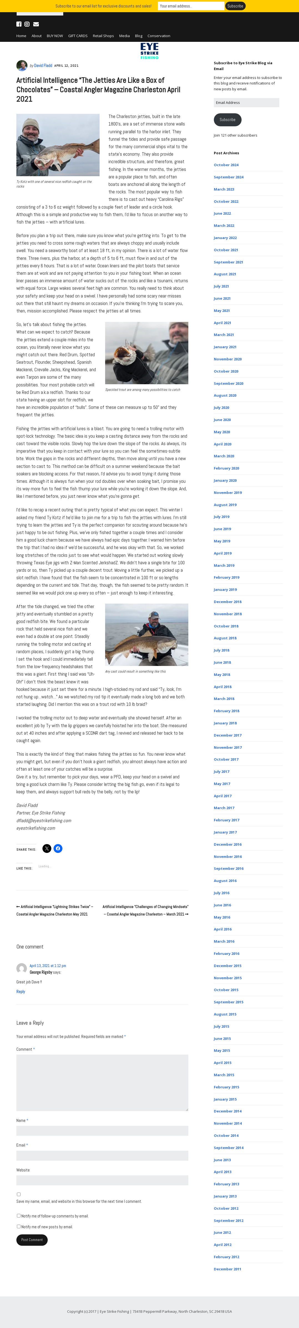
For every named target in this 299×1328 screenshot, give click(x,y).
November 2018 (228, 613)
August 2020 (225, 395)
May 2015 (222, 1050)
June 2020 (222, 419)
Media (124, 35)
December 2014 (227, 1111)
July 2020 (221, 407)
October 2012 (226, 1208)
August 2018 (225, 637)
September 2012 (228, 1220)
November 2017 (228, 747)
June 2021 (222, 298)
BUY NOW (55, 35)
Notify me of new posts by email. (47, 1226)
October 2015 (226, 989)
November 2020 (228, 359)
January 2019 (225, 589)
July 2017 (221, 771)
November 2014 (228, 1123)
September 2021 (228, 262)
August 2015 (225, 1014)
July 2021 (221, 286)
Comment (25, 1049)
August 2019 (225, 504)
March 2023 (224, 189)
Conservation (159, 35)
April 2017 (222, 795)
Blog (138, 35)
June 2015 (222, 1038)
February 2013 (226, 1183)
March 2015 (224, 1074)
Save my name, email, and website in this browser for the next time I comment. (79, 1201)
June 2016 (222, 905)
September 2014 (228, 1147)
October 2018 (226, 626)
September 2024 (228, 177)
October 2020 (226, 371)
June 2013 (222, 1159)
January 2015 (225, 1099)
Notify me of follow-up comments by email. (55, 1216)
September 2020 (228, 383)
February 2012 (226, 1256)
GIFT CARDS (78, 35)
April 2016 (222, 929)
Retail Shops (103, 35)
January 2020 (225, 480)
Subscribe (227, 119)
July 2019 (221, 516)
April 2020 (222, 444)
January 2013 (225, 1196)
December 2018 (227, 601)
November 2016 (228, 856)
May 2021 (222, 310)
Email (22, 1145)
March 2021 (224, 334)
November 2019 (228, 492)
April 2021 (222, 322)
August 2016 (225, 880)
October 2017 (226, 759)
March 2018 (224, 698)
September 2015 (228, 1001)
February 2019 (226, 577)
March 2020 (224, 455)
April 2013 (222, 1171)
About (37, 35)
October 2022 (226, 201)
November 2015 (228, 977)
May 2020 (222, 431)
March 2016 (224, 941)
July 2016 (221, 892)
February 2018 (226, 710)
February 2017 (226, 819)
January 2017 (225, 832)
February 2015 (226, 1087)
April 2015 (222, 1062)
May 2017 (222, 783)
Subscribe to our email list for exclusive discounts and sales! (103, 6)
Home (21, 35)
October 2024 (226, 164)
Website (23, 1170)
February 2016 (226, 953)
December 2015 (227, 965)
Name (22, 1120)
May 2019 (222, 541)
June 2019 (222, 528)
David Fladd (43, 65)
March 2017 (224, 807)
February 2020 (226, 468)
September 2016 (228, 868)
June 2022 (222, 213)
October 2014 (226, 1135)
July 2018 (221, 650)
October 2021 (226, 249)
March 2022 (224, 225)
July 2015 (221, 1026)
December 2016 (227, 844)
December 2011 (227, 1269)
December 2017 (227, 735)
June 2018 (222, 662)
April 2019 (222, 553)
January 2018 (225, 723)
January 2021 (225, 346)
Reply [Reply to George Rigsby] (20, 991)
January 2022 (225, 237)
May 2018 (222, 674)
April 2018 (222, 686)
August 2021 (225, 273)
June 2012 (222, 1232)
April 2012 (222, 1244)
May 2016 (222, 917)
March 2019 (224, 565)
